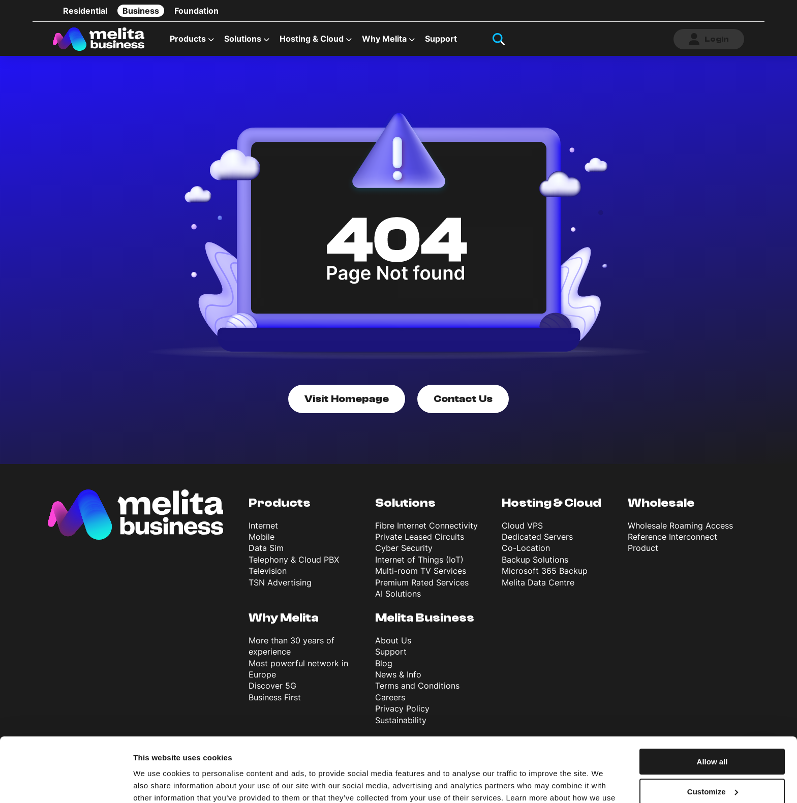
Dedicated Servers (537, 537)
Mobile (261, 537)
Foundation (196, 11)
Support (441, 39)
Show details (156, 783)
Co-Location (526, 548)
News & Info (398, 674)
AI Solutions (398, 594)
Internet (263, 525)
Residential (85, 11)
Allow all (712, 706)
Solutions (242, 39)
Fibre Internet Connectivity (426, 525)
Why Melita (384, 39)
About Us (393, 640)
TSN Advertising (280, 582)
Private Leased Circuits (419, 537)
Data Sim (266, 548)
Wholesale (661, 503)
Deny (712, 766)
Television (268, 571)
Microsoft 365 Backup (545, 571)
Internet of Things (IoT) (419, 559)
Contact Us (463, 399)
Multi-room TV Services (420, 571)
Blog (383, 663)
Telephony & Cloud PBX (294, 559)
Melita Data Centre (538, 582)
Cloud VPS (522, 525)
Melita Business (424, 618)
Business (140, 11)
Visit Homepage (346, 399)
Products (188, 39)
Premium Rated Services (422, 582)
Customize (712, 736)
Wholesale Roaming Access (680, 525)
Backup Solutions (535, 559)
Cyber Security (404, 548)
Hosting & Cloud (312, 39)
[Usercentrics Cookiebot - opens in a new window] (65, 783)
